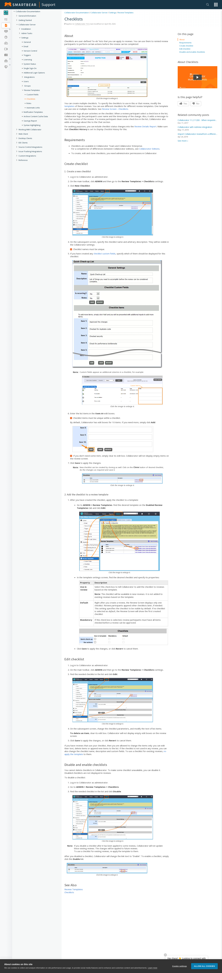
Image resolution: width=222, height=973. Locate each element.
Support (48, 4)
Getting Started (25, 20)
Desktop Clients (25, 138)
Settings (24, 37)
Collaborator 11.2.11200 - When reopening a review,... (197, 120)
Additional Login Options (34, 72)
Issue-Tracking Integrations (30, 151)
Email (26, 46)
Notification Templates (33, 112)
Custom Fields (32, 94)
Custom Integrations (27, 156)
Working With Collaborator (30, 129)
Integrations (29, 77)
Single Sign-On (30, 68)
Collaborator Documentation (28, 11)
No (195, 103)
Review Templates (32, 90)
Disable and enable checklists (192, 52)
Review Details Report (145, 126)
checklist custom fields (105, 253)
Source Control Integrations (30, 147)
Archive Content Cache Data (36, 116)
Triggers (27, 55)
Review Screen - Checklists (115, 109)
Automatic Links (33, 107)
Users (26, 81)
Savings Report (30, 121)
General (27, 42)
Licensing (28, 59)
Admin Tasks (26, 33)
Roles (28, 103)
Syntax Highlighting (32, 125)
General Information (27, 16)
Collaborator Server (27, 24)
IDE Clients (23, 142)
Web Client (23, 134)
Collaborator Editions (149, 148)
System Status (30, 64)
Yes (183, 103)
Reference (23, 160)
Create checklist (186, 45)
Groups (27, 86)
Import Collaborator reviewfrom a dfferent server (197, 134)
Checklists (30, 99)
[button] (216, 4)
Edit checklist (184, 49)
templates (69, 106)
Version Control (30, 51)
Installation (26, 29)
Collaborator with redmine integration (195, 127)
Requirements (185, 42)
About (181, 39)
